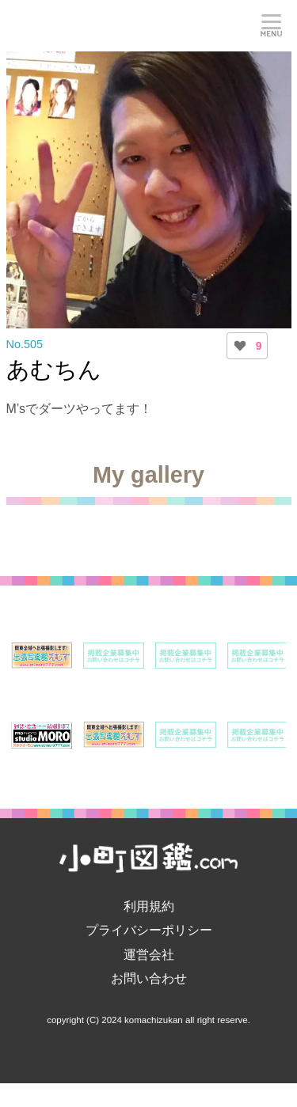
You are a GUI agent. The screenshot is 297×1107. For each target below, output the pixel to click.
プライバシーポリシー (149, 930)
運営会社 (149, 954)
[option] (42, 656)
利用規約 (149, 906)
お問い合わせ (149, 978)
